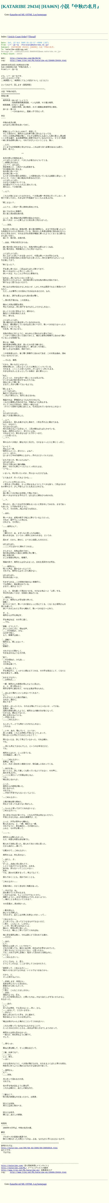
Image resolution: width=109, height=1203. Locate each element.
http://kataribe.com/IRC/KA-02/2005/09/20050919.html (29, 1148)
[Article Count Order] (17, 36)
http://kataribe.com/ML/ (14, 1168)
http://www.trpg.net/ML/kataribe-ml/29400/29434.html (38, 60)
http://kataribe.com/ (12, 1165)
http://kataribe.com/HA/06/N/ (25, 58)
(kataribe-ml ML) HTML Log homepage (28, 14)
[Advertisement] (52, 25)
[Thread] (32, 36)
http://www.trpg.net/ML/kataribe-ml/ (20, 1170)
